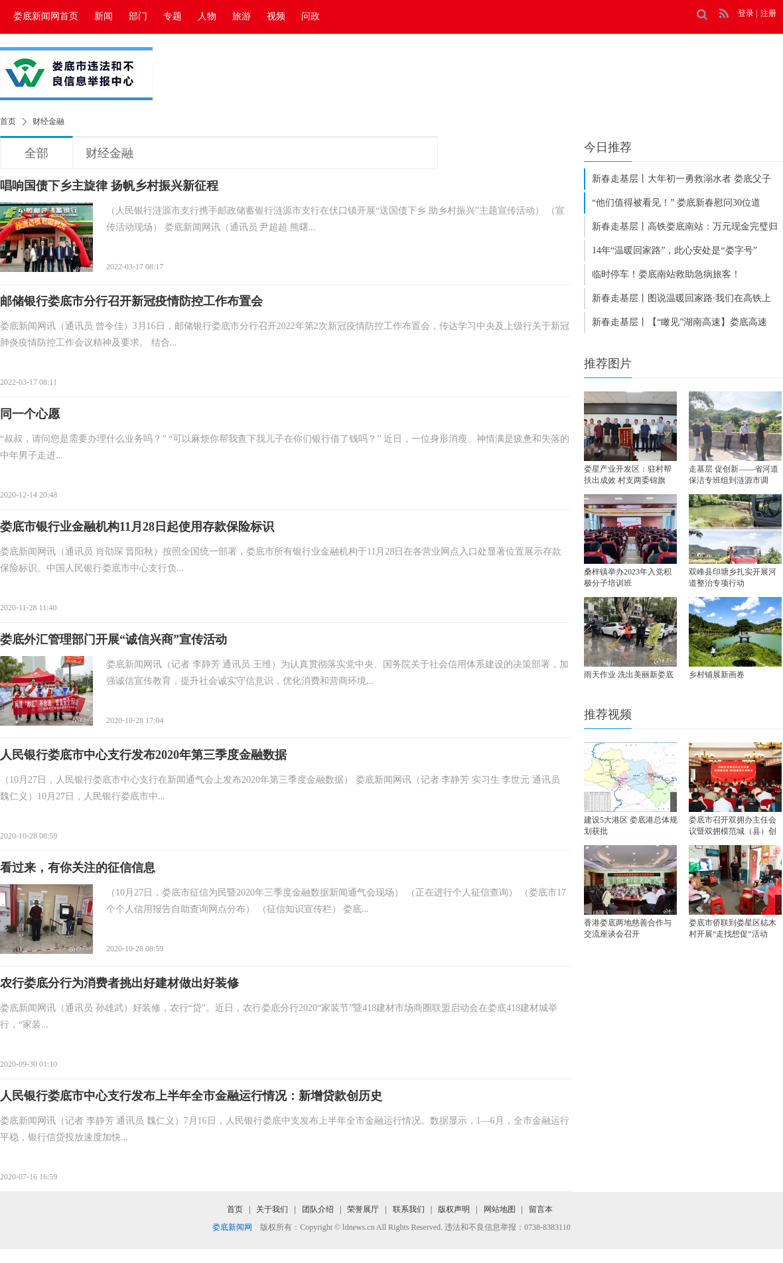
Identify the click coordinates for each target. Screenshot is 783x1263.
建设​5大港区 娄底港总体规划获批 (630, 825)
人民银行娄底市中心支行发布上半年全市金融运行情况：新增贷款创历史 (191, 1095)
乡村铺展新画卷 (717, 674)
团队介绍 (318, 1209)
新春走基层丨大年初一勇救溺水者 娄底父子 (681, 179)
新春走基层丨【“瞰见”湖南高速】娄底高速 (679, 322)
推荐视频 (608, 714)
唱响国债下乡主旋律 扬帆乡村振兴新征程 (109, 185)
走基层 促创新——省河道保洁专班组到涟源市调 (733, 474)
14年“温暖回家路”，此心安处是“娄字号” (674, 250)
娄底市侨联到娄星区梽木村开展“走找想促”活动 (732, 928)
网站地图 (500, 1209)
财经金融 (48, 121)
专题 (172, 16)
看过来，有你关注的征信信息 (77, 867)
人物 (207, 16)
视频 (276, 16)
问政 (310, 16)
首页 (8, 121)
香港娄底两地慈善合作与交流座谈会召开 (628, 928)
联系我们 (409, 1209)
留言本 (541, 1209)
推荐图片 (608, 363)
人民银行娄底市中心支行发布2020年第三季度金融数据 (143, 755)
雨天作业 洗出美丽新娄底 (629, 674)
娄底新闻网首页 (45, 16)
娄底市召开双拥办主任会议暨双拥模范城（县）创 (732, 825)
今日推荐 (608, 147)
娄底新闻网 (232, 1227)
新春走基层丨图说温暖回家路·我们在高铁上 (681, 298)
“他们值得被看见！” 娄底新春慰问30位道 (676, 203)
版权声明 (454, 1209)
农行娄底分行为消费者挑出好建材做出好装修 (119, 983)
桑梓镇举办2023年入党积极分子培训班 (628, 577)
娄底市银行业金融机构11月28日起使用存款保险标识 (137, 526)
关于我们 (272, 1209)
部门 (138, 16)
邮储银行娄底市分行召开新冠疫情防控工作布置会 (131, 301)
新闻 (103, 16)
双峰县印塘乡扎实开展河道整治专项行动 (732, 577)
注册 (768, 13)
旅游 (241, 16)
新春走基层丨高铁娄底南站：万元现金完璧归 (685, 227)
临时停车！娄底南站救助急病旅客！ (666, 274)
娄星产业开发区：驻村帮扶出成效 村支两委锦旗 (628, 474)
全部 (36, 153)
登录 (746, 13)
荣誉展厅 (363, 1209)
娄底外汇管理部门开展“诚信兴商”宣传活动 (113, 639)
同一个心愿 (30, 414)
